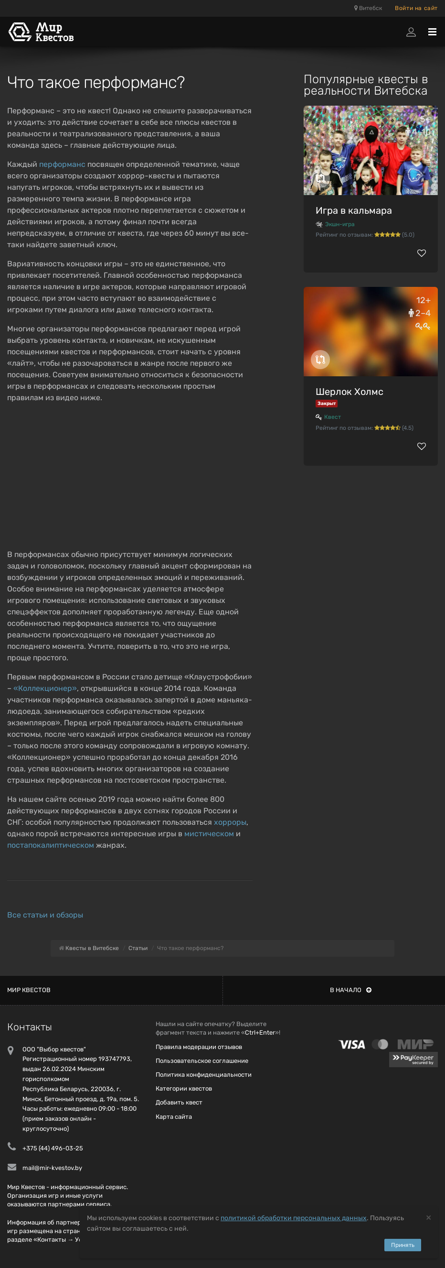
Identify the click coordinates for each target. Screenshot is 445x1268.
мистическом (209, 833)
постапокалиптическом (50, 845)
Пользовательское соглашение (202, 1060)
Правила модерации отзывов (199, 1046)
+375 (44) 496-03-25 (52, 1148)
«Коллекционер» (45, 688)
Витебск (368, 8)
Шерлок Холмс (349, 391)
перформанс (62, 164)
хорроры (230, 822)
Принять (402, 1245)
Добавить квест (179, 1102)
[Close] (428, 1217)
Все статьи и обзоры (45, 914)
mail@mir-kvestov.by (52, 1167)
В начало (350, 990)
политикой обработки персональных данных (294, 1218)
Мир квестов (29, 990)
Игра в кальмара (354, 210)
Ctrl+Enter (260, 1032)
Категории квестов (184, 1088)
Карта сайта (174, 1116)
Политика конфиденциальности (204, 1074)
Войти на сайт (416, 8)
